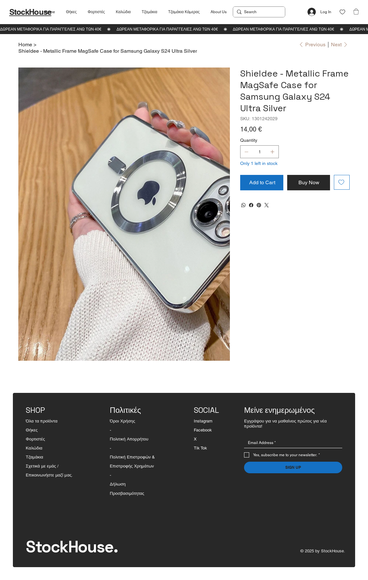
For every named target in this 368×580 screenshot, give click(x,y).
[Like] (342, 12)
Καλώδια (34, 448)
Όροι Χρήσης (122, 421)
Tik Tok (200, 448)
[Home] (25, 44)
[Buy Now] (308, 182)
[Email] (291, 443)
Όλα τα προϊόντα (41, 421)
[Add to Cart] (261, 182)
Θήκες (32, 430)
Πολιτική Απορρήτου (129, 439)
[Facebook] (251, 205)
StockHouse (30, 11)
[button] (356, 11)
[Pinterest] (259, 205)
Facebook (203, 430)
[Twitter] (266, 205)
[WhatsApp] (243, 205)
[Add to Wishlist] (342, 182)
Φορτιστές (35, 439)
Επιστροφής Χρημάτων (132, 466)
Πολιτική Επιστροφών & (133, 457)
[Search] (257, 12)
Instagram (203, 421)
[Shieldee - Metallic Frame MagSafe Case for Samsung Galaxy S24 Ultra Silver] (107, 51)
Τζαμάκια (34, 457)
